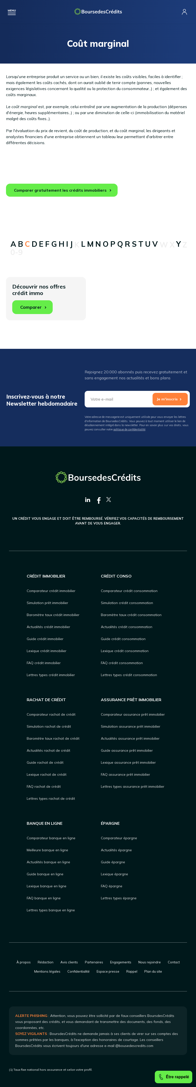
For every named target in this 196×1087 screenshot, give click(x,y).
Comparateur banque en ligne (51, 838)
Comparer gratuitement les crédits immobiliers (60, 190)
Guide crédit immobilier (45, 639)
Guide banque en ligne (45, 874)
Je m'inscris (167, 399)
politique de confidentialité (129, 429)
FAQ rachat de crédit (44, 786)
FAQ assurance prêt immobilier (125, 774)
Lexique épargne (114, 874)
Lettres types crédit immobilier (51, 675)
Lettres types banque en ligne (51, 910)
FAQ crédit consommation (122, 663)
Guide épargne (113, 862)
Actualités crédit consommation (126, 627)
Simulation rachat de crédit (49, 726)
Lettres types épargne (119, 898)
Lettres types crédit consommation (129, 675)
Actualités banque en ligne (48, 862)
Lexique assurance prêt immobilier (128, 762)
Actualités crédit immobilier (48, 627)
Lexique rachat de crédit (46, 774)
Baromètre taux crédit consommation (131, 615)
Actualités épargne (116, 850)
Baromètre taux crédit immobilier (53, 615)
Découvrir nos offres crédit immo (39, 298)
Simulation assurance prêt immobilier (130, 726)
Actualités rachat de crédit (48, 750)
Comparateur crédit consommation (129, 591)
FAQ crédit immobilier (44, 663)
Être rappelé (173, 1077)
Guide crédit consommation (123, 639)
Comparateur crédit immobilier (51, 591)
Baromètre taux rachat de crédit (53, 738)
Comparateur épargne (119, 838)
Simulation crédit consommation (127, 603)
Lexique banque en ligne (46, 886)
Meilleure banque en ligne (47, 850)
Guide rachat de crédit (45, 762)
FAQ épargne (111, 886)
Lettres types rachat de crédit (51, 798)
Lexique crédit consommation (125, 651)
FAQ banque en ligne (44, 898)
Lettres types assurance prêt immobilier (132, 786)
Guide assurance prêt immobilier (127, 750)
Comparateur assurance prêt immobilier (133, 714)
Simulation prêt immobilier (47, 603)
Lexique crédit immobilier (46, 651)
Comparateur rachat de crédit (51, 714)
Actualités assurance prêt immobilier (130, 738)
